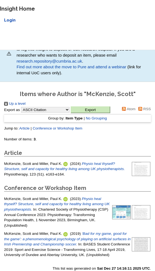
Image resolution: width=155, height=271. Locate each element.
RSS (143, 109)
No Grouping (96, 118)
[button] (90, 109)
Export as (12, 110)
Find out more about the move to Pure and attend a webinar (71, 66)
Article (24, 128)
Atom (128, 109)
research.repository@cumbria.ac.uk (49, 61)
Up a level (15, 103)
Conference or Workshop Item (57, 128)
